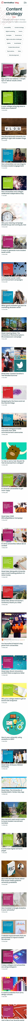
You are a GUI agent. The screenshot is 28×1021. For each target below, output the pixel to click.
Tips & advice (10, 51)
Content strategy (19, 27)
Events (20, 31)
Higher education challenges (14, 39)
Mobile (9, 43)
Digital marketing (10, 31)
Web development (14, 55)
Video (19, 51)
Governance (18, 35)
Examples (8, 35)
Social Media (17, 43)
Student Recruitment (14, 47)
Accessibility (7, 27)
